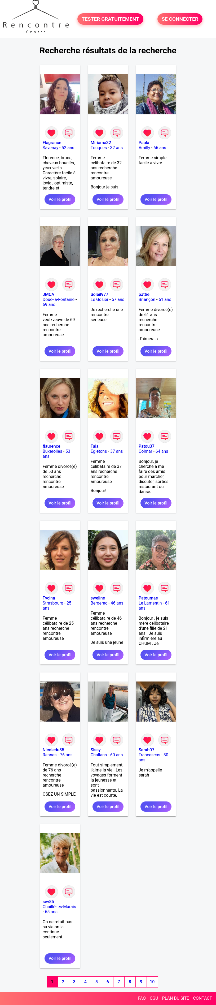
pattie (144, 294)
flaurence (51, 446)
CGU (154, 998)
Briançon (147, 299)
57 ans (118, 299)
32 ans (116, 147)
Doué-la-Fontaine (58, 299)
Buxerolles (52, 451)
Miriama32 (101, 142)
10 (152, 981)
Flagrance (52, 142)
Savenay (50, 147)
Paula (144, 142)
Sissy (96, 749)
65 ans (51, 911)
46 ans (117, 603)
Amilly (144, 147)
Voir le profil (60, 199)
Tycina (49, 598)
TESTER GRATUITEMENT (110, 19)
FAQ (142, 998)
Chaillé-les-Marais (59, 906)
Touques (99, 147)
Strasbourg (53, 603)
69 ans (49, 304)
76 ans (66, 754)
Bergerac (99, 603)
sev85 (48, 901)
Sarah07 (146, 749)
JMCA (48, 294)
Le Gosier (99, 299)
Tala (95, 446)
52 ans (67, 147)
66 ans (159, 147)
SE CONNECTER (180, 19)
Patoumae (148, 598)
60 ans (116, 754)
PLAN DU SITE (175, 998)
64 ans (162, 451)
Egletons (99, 451)
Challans (99, 754)
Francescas (149, 754)
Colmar (145, 451)
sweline (98, 598)
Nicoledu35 (53, 749)
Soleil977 (99, 294)
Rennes (50, 754)
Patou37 (147, 446)
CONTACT (202, 998)
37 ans (116, 451)
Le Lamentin (150, 603)
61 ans (164, 299)
